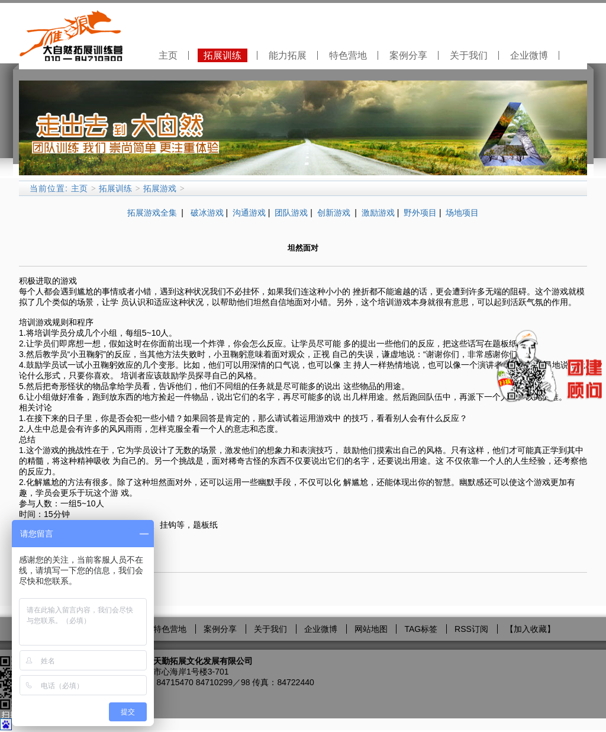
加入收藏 (530, 629)
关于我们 (469, 55)
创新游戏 (335, 212)
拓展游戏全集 (152, 212)
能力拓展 (288, 55)
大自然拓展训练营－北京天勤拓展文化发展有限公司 (157, 661)
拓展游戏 (159, 188)
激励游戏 (378, 212)
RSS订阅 (471, 629)
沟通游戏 (249, 212)
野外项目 (420, 212)
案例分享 (408, 55)
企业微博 (529, 55)
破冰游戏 (207, 212)
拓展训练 (222, 55)
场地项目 (462, 212)
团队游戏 (291, 212)
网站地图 (371, 629)
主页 (168, 55)
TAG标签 (420, 629)
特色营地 (348, 55)
